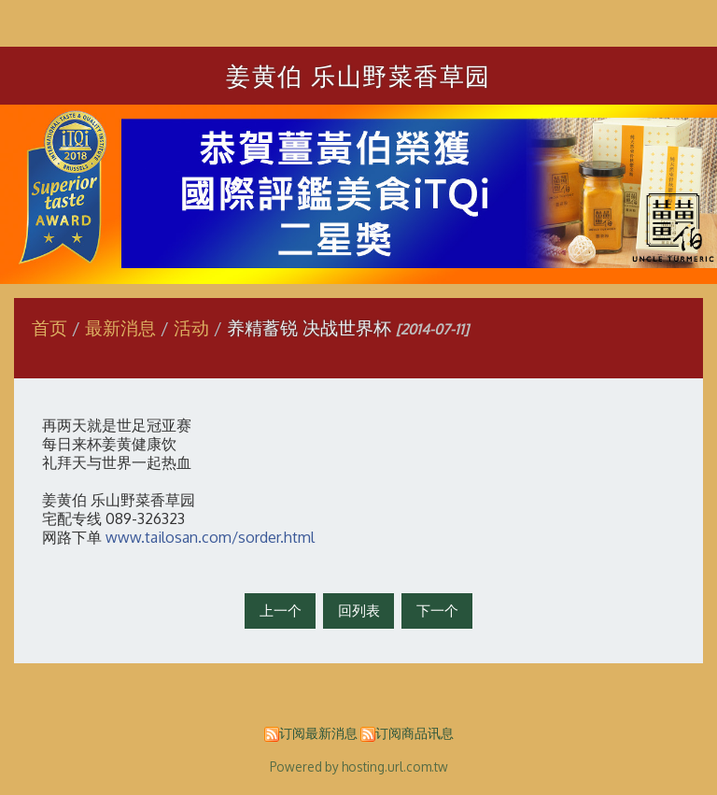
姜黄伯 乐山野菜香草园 (358, 75)
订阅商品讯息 (414, 733)
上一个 (281, 610)
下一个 (437, 610)
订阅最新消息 (318, 733)
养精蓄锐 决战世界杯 (309, 327)
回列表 (359, 610)
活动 (191, 327)
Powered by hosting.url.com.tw (359, 766)
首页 (49, 327)
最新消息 (123, 327)
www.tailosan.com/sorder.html (210, 537)
